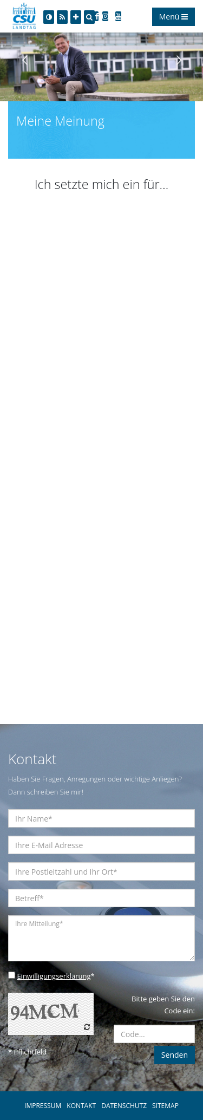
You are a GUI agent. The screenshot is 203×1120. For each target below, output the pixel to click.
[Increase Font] (75, 17)
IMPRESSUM (42, 1105)
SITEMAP (165, 1105)
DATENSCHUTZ (124, 1105)
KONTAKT (81, 1105)
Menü (173, 16)
